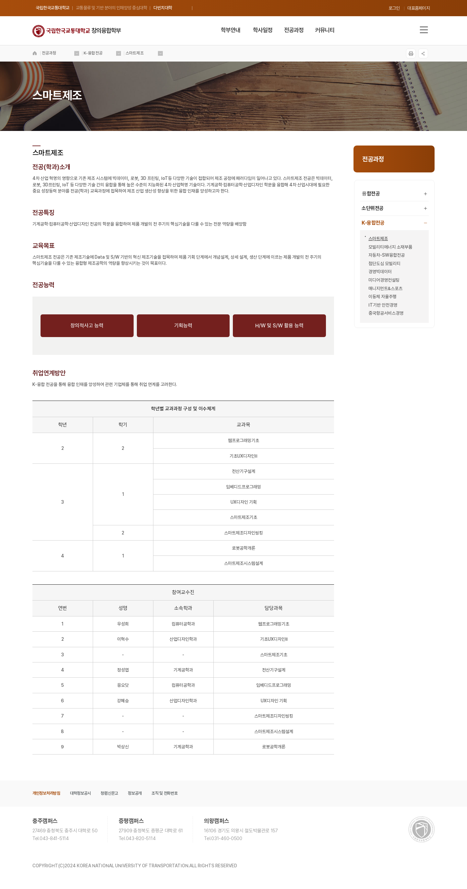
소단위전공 (394, 208)
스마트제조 (376, 238)
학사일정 (262, 30)
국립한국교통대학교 (52, 7)
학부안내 (230, 30)
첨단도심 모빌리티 (383, 263)
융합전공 (394, 194)
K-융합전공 (394, 223)
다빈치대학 (162, 7)
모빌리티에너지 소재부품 (388, 247)
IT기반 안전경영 (381, 305)
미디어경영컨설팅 (382, 280)
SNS (423, 53)
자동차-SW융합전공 (385, 255)
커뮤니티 (325, 30)
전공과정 (294, 30)
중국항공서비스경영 (384, 313)
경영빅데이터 (378, 271)
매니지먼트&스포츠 (383, 288)
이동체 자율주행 (381, 296)
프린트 (411, 53)
